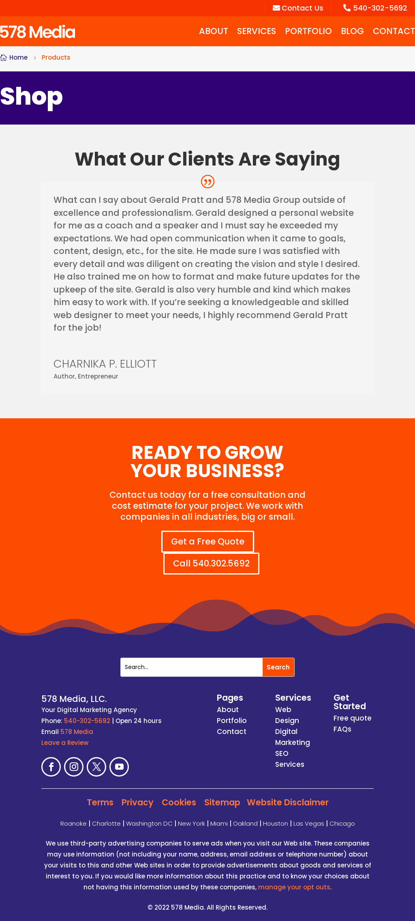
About (213, 31)
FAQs (342, 729)
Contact (394, 31)
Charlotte (106, 823)
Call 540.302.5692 (211, 563)
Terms (100, 802)
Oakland (245, 823)
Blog (352, 31)
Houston (275, 823)
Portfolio (308, 31)
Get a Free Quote (207, 541)
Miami (219, 823)
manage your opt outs (294, 887)
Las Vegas (308, 823)
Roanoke (73, 823)
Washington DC (149, 823)
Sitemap (222, 802)
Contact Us (298, 8)
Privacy (138, 802)
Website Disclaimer (288, 802)
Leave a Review (64, 742)
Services (256, 31)
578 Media (76, 731)
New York (191, 823)
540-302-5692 (375, 8)
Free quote (353, 718)
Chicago (342, 823)
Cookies (179, 802)
